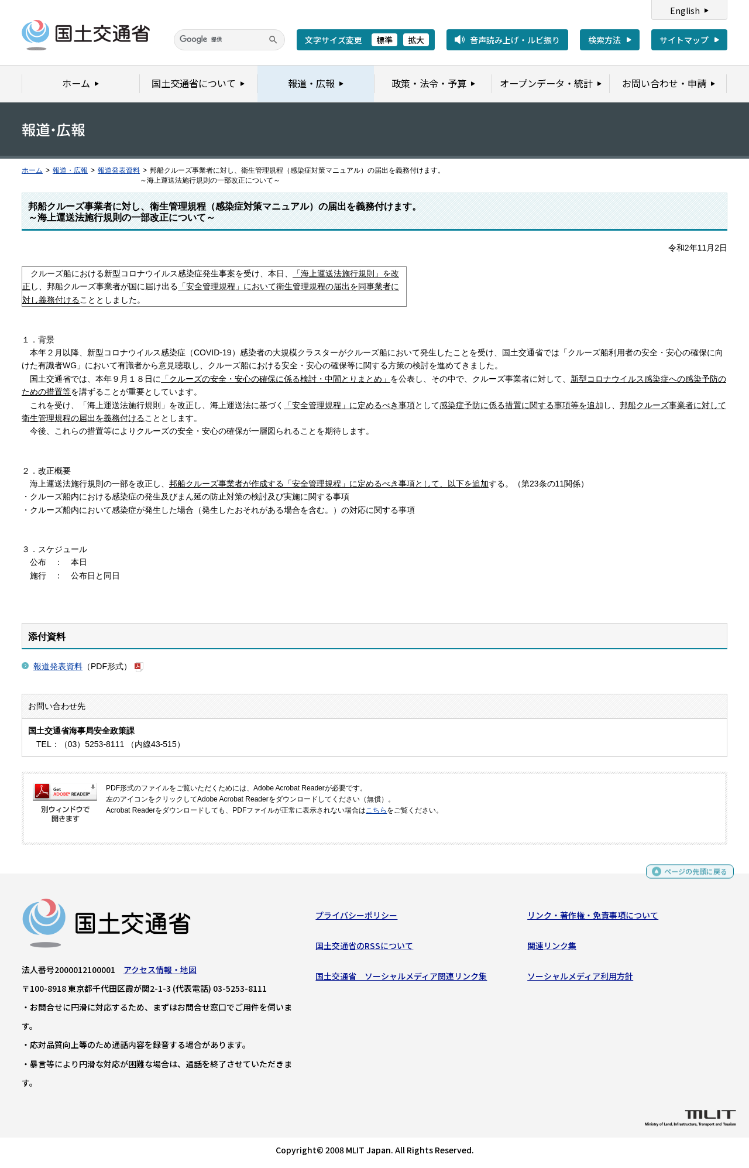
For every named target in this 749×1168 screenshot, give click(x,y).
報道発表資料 (119, 170)
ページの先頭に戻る (691, 875)
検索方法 (604, 40)
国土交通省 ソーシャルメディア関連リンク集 (401, 979)
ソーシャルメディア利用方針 (580, 979)
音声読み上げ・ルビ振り (515, 40)
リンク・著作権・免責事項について (592, 917)
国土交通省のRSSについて (364, 948)
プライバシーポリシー (356, 917)
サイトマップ (684, 40)
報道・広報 (70, 170)
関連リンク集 (551, 948)
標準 (384, 40)
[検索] (229, 39)
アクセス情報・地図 (160, 972)
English (685, 10)
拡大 (416, 40)
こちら (376, 810)
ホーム (32, 170)
